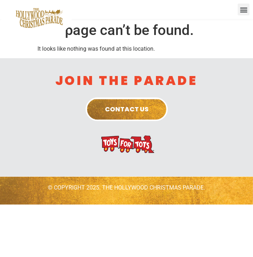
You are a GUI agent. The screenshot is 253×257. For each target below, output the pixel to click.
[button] (243, 9)
